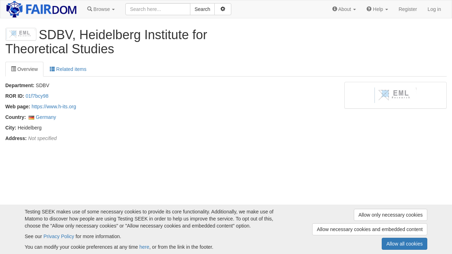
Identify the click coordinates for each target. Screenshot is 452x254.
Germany (46, 117)
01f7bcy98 (37, 96)
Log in (434, 9)
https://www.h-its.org (53, 106)
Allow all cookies (404, 244)
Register (408, 9)
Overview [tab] (24, 69)
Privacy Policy (58, 236)
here (144, 247)
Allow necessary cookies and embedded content (370, 229)
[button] (101, 9)
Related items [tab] (68, 69)
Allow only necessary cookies (390, 215)
